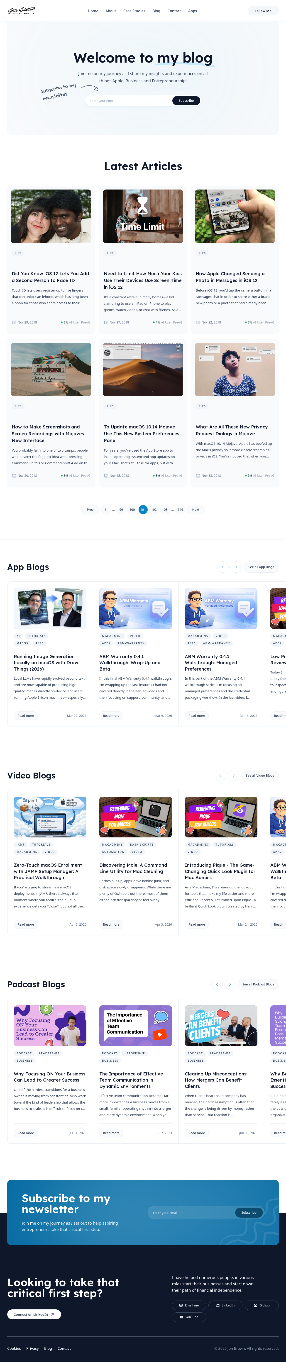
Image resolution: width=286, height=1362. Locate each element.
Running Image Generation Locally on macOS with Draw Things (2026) (46, 663)
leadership (49, 1053)
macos (22, 643)
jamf (21, 844)
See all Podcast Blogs (258, 984)
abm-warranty (131, 643)
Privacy (32, 1348)
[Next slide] (236, 567)
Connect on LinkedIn (34, 1314)
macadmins (112, 636)
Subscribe (186, 100)
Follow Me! (263, 10)
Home (93, 10)
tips (18, 253)
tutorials (36, 636)
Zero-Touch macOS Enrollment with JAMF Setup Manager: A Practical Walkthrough (48, 871)
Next (196, 509)
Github (261, 1305)
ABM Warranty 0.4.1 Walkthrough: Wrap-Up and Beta (130, 663)
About (110, 10)
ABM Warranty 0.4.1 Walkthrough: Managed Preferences (211, 663)
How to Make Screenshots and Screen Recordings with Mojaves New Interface (48, 433)
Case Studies (134, 10)
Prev (90, 509)
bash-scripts (142, 844)
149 (180, 509)
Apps (192, 10)
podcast (24, 1053)
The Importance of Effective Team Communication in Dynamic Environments (131, 1080)
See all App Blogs (261, 567)
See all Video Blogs (260, 775)
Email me (189, 1305)
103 (164, 509)
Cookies (14, 1348)
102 (153, 509)
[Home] (21, 10)
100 (132, 509)
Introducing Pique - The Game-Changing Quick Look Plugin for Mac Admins (220, 871)
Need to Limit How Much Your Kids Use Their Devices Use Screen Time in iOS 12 (143, 280)
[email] (143, 100)
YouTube (189, 1317)
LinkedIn (225, 1305)
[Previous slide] (223, 567)
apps (40, 643)
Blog (156, 10)
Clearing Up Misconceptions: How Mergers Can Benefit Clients (216, 1080)
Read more (25, 715)
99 (121, 509)
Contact (174, 10)
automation (113, 852)
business (25, 1061)
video (135, 636)
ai (18, 636)
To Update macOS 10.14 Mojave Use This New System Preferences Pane (141, 433)
